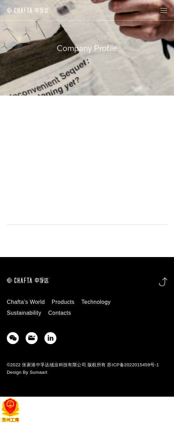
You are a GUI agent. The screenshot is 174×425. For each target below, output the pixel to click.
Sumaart (39, 372)
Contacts (59, 313)
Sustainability (24, 313)
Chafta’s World (26, 302)
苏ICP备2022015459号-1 (133, 364)
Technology (96, 302)
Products (63, 302)
